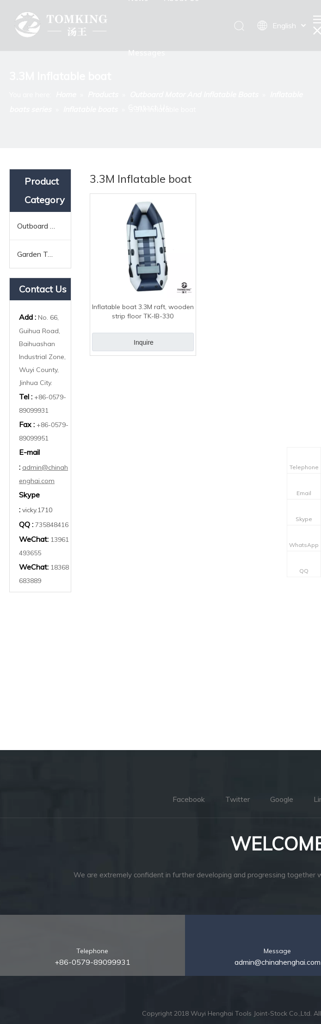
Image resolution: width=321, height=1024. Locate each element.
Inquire (144, 342)
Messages (147, 53)
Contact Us (148, 107)
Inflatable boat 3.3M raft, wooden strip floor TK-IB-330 (143, 311)
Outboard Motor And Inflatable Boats (44, 225)
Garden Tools (39, 254)
